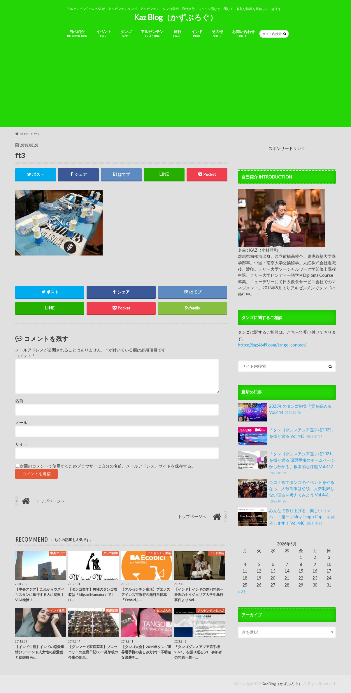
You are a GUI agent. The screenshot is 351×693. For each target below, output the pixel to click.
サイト (21, 444)
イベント (103, 33)
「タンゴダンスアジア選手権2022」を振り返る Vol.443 (287, 436)
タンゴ (126, 33)
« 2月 (242, 591)
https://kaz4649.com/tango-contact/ (272, 344)
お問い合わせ (243, 33)
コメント (24, 356)
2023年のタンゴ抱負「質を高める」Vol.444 (287, 412)
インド (197, 33)
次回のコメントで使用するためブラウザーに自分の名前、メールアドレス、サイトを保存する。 (107, 466)
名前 (19, 401)
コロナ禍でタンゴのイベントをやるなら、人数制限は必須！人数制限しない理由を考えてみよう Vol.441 (286, 491)
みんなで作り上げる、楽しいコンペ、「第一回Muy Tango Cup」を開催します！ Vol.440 (286, 517)
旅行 (177, 33)
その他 (217, 33)
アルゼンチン (152, 33)
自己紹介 (77, 33)
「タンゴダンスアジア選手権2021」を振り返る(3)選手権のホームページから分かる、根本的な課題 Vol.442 (287, 463)
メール (21, 423)
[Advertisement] (175, 86)
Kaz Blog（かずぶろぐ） (175, 17)
